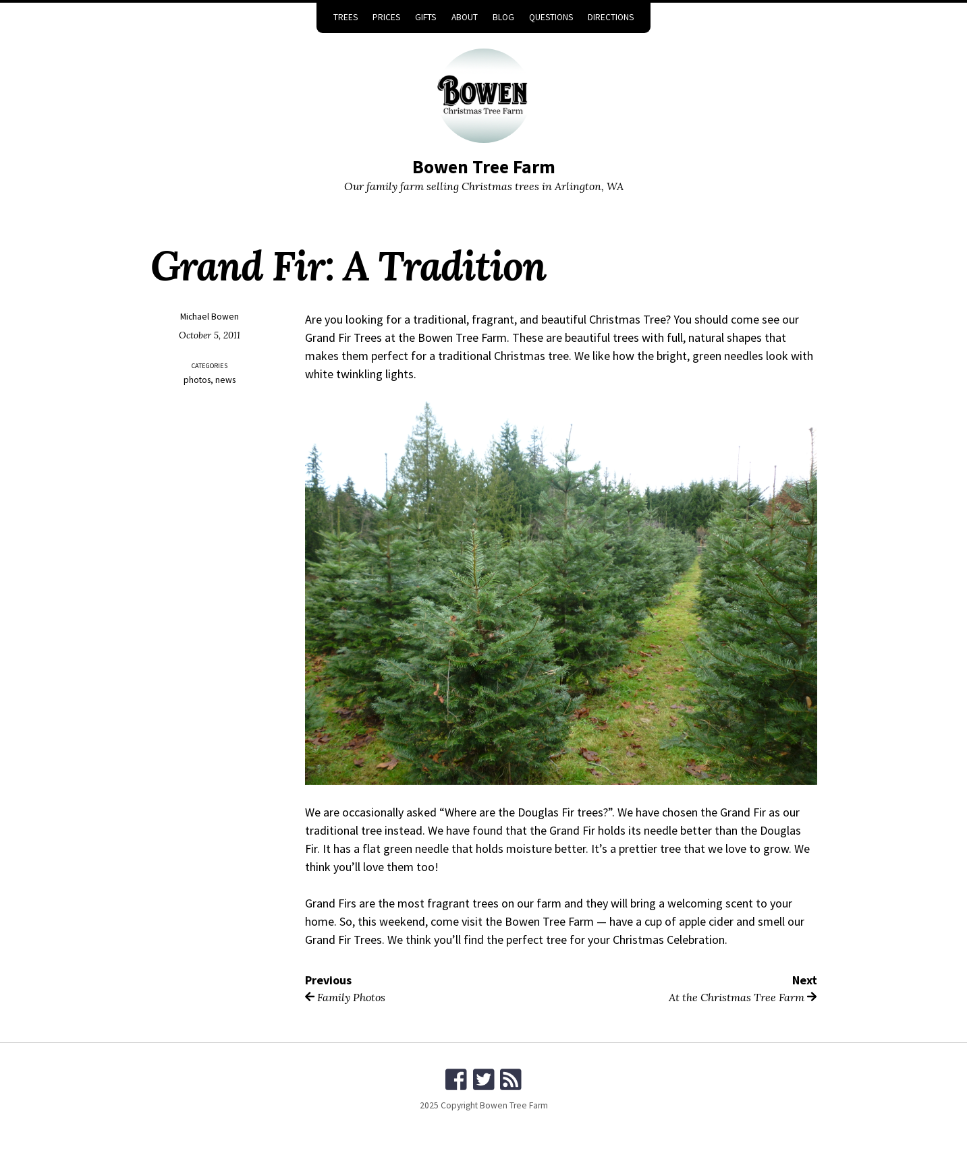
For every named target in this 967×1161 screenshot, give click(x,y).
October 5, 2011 (209, 335)
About (464, 17)
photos (197, 380)
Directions (611, 17)
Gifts (425, 17)
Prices (386, 17)
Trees (345, 17)
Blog (503, 17)
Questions (551, 17)
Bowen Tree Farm (483, 167)
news (225, 380)
